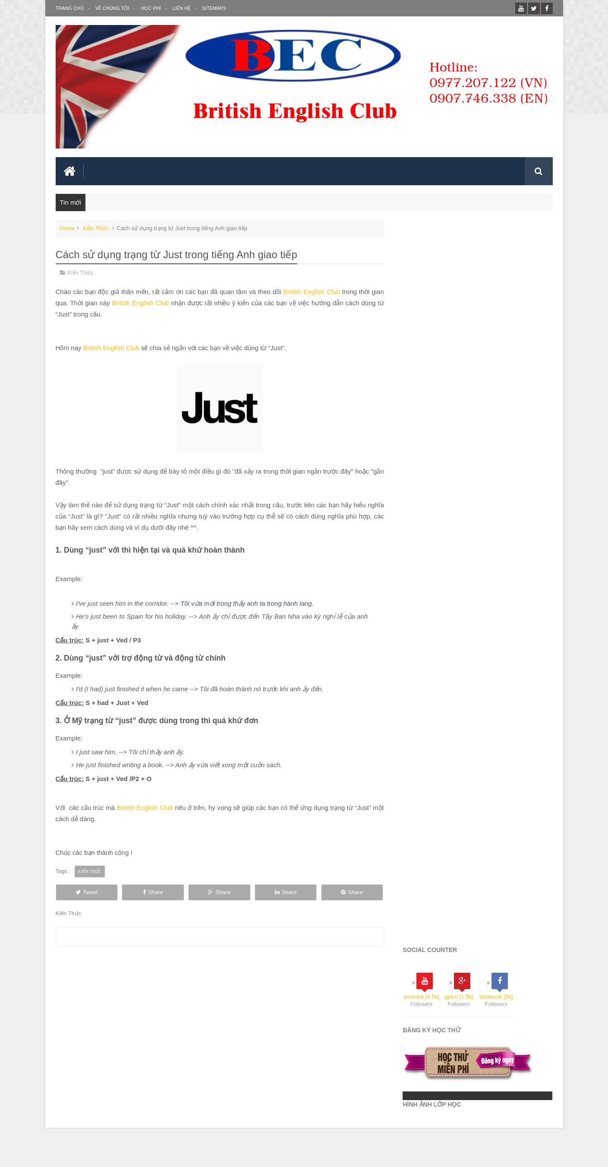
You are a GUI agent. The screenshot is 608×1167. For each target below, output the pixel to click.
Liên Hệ (181, 8)
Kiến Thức (96, 228)
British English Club (307, 292)
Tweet (87, 883)
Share (156, 883)
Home (67, 228)
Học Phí (151, 8)
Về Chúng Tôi (112, 8)
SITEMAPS (214, 8)
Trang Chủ (70, 8)
